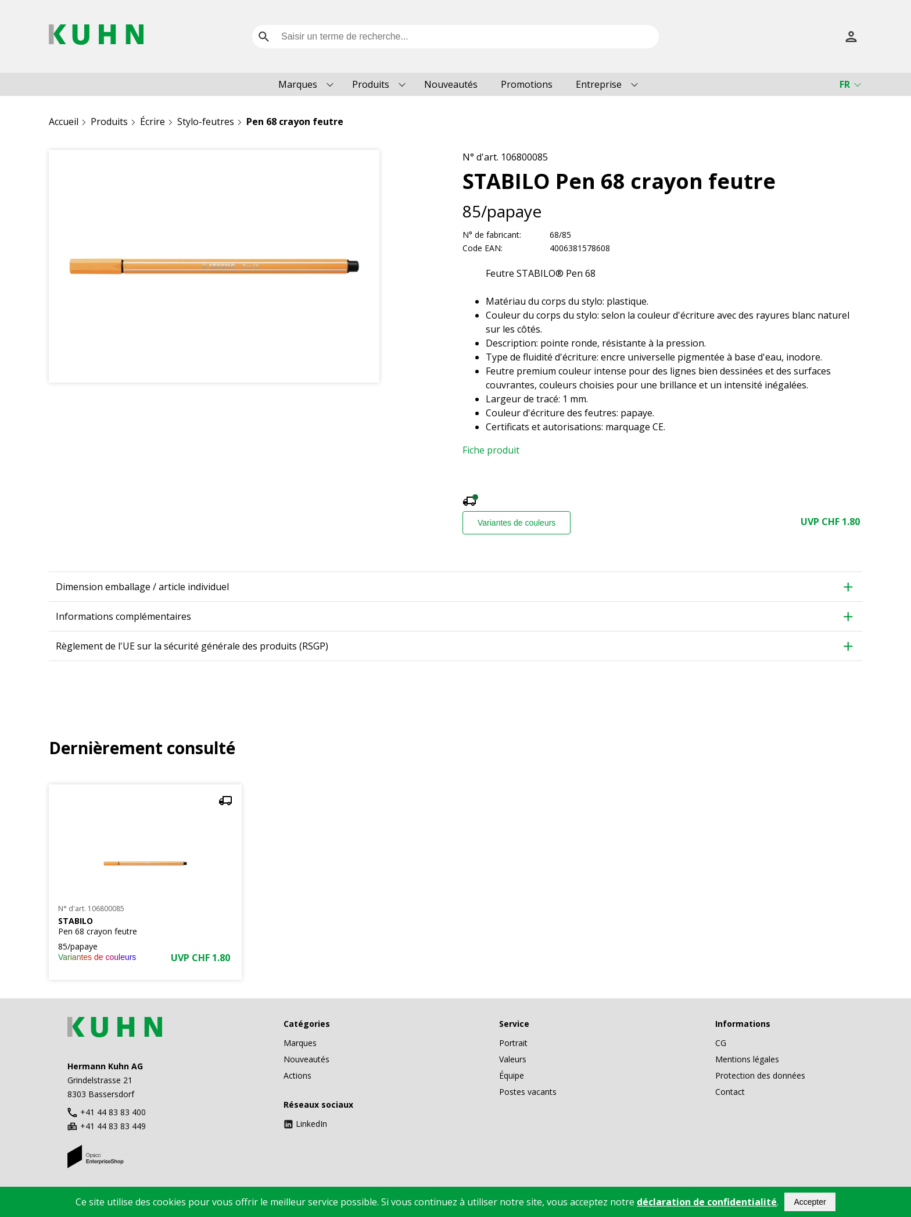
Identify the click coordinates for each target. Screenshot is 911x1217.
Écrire (152, 121)
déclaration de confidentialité (707, 1201)
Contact (730, 1091)
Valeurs (512, 1059)
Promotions (527, 84)
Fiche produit (490, 450)
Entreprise (599, 84)
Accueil (63, 121)
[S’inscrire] (851, 36)
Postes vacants (528, 1091)
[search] (263, 36)
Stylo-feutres (205, 121)
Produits (370, 84)
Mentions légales (747, 1059)
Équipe (511, 1075)
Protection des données (760, 1075)
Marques (297, 84)
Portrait (513, 1042)
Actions (297, 1075)
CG (720, 1042)
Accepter (810, 1202)
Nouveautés (451, 84)
